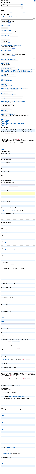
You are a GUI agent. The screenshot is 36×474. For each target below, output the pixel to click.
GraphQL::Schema (7, 137)
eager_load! (7, 123)
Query (32, 133)
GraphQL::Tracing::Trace (11, 242)
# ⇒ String (6, 48)
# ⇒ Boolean (4, 53)
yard (20, 472)
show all (22, 4)
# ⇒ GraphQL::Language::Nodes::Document (9, 61)
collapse (34, 58)
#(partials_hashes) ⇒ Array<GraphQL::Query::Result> (12, 97)
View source (2, 246)
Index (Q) (2, 0)
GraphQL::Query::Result (6, 362)
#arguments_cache (9, 125)
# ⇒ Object (5, 20)
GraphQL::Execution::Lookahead (11, 298)
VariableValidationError (11, 16)
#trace (3, 127)
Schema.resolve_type (14, 90)
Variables (16, 16)
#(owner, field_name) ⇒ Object (8, 67)
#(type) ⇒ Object (6, 86)
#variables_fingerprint (5, 277)
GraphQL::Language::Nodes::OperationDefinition (17, 399)
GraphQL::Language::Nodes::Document (12, 249)
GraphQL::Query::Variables (6, 456)
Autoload (9, 5)
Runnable (6, 6)
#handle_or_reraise (21, 125)
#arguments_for (14, 125)
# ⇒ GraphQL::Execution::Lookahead (8, 77)
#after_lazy (4, 125)
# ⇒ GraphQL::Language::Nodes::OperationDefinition (13, 102)
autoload (3, 123)
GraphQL (5, 0)
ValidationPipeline (5, 16)
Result (1, 16)
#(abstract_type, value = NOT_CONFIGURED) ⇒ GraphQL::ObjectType (14, 89)
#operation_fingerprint (5, 276)
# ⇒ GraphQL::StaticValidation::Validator (11, 45)
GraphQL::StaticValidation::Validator (15, 208)
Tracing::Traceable (10, 6)
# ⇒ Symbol (6, 56)
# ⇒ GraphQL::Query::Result (7, 92)
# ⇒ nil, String (6, 30)
